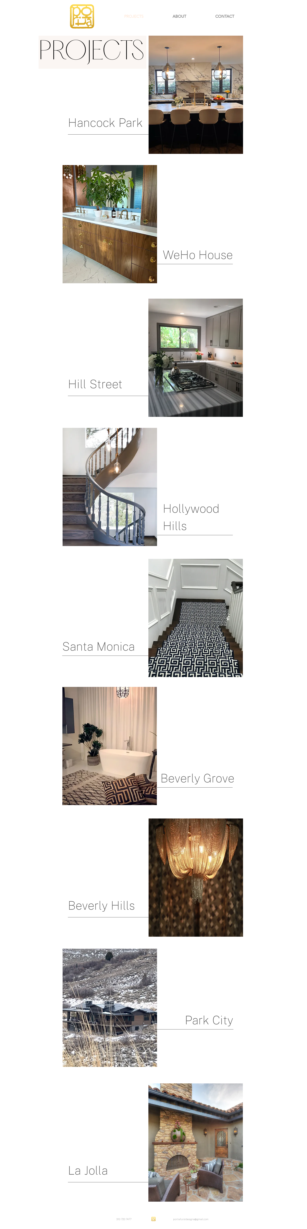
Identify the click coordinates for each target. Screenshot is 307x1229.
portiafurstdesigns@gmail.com (190, 1219)
